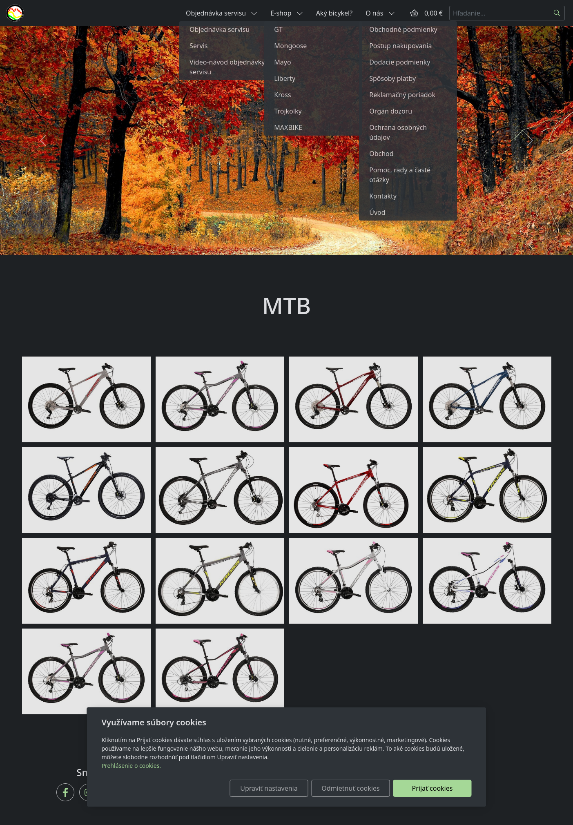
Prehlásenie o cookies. (131, 765)
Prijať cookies (432, 788)
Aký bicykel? (334, 13)
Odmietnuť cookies (350, 788)
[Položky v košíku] (414, 13)
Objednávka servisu (221, 13)
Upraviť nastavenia (268, 788)
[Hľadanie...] (499, 13)
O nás (380, 13)
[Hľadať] (557, 13)
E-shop (286, 13)
